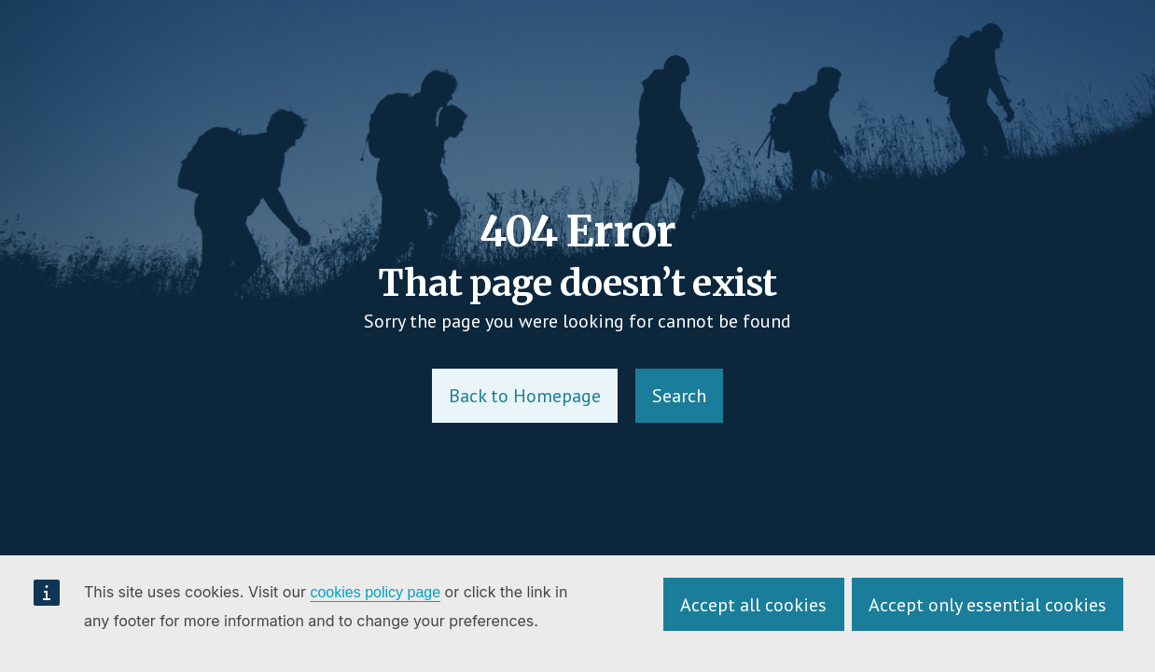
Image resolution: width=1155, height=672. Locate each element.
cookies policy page (375, 592)
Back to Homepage (525, 396)
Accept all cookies (753, 605)
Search (679, 396)
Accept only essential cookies (987, 605)
